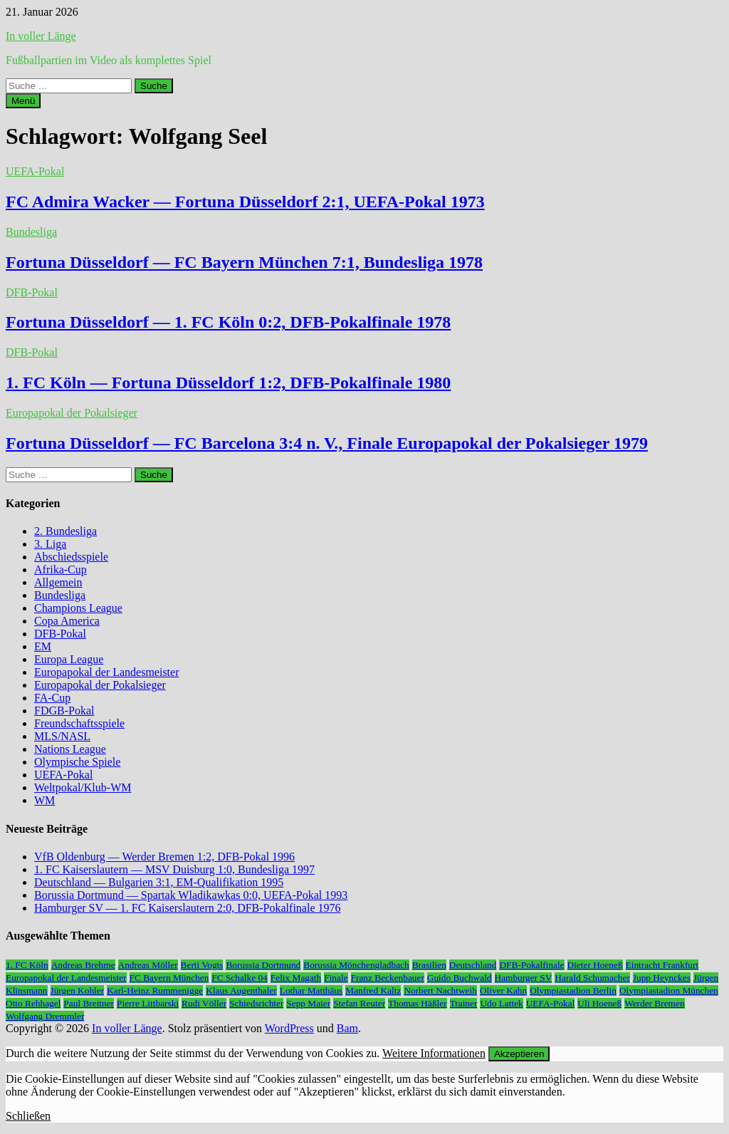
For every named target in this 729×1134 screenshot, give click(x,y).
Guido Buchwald (459, 977)
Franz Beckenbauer (387, 977)
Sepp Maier (308, 1003)
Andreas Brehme (83, 964)
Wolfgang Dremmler (45, 1016)
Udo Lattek (501, 1003)
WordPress (289, 1028)
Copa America (67, 621)
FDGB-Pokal (64, 710)
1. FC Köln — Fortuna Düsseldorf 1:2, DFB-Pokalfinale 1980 (228, 382)
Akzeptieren (519, 1054)
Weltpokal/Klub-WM (82, 787)
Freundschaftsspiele (79, 723)
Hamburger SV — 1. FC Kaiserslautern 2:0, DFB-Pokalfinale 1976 (187, 908)
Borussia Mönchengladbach (356, 964)
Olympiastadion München (668, 990)
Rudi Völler (204, 1003)
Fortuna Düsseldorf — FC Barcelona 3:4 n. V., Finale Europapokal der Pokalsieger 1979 (327, 443)
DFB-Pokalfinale (531, 964)
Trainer (464, 1003)
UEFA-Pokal (35, 171)
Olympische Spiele (77, 762)
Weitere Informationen (434, 1053)
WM (44, 800)
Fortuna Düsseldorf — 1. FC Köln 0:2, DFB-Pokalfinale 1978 (228, 322)
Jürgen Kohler (78, 990)
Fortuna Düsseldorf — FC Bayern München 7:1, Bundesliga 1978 (244, 262)
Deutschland (473, 964)
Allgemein (58, 582)
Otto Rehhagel (33, 1003)
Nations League (70, 749)
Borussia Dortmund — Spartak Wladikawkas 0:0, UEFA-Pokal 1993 (190, 895)
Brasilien (429, 964)
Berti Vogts (202, 964)
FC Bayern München (169, 977)
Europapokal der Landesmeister (106, 672)
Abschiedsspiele (71, 557)
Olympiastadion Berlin (573, 990)
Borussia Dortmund (263, 964)
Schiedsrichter (256, 1003)
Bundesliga (31, 232)
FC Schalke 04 (239, 977)
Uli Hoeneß (599, 1003)
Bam (347, 1028)
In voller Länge (41, 36)
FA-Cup (52, 698)
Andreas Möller (148, 964)
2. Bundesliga (65, 531)
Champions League (78, 608)
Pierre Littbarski (148, 1003)
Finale (335, 977)
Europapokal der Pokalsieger (71, 413)
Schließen (28, 1116)
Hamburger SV (523, 977)
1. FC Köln (27, 964)
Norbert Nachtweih (440, 990)
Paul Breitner (88, 1003)
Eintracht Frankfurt (662, 964)
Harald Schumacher (592, 977)
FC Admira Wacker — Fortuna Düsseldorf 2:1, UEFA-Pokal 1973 (245, 201)
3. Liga (50, 544)
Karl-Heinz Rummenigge (155, 990)
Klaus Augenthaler (241, 990)
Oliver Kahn (503, 990)
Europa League (68, 659)
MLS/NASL (62, 736)
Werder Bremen (654, 1003)
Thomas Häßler (417, 1003)
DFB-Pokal (32, 292)
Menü (23, 100)
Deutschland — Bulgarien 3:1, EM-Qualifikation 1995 (158, 882)
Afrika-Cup (60, 569)
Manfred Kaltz (373, 990)
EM (42, 646)
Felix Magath (296, 977)
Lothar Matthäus (311, 990)
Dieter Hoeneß (595, 964)
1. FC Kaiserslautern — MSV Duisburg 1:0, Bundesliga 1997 (174, 869)
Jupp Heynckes (662, 977)
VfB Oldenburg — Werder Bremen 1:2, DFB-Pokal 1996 (164, 856)
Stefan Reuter (359, 1003)
